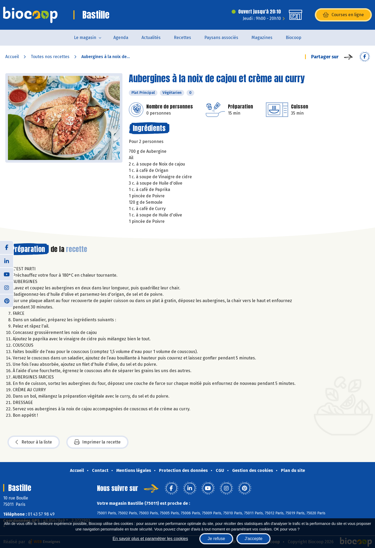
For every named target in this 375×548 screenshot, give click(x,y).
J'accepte (253, 538)
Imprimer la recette (97, 442)
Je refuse (216, 538)
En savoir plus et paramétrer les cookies (150, 538)
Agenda (120, 37)
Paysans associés (221, 37)
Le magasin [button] (85, 37)
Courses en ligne (343, 15)
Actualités (151, 37)
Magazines (262, 37)
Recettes (182, 37)
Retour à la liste (33, 442)
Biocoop (293, 37)
